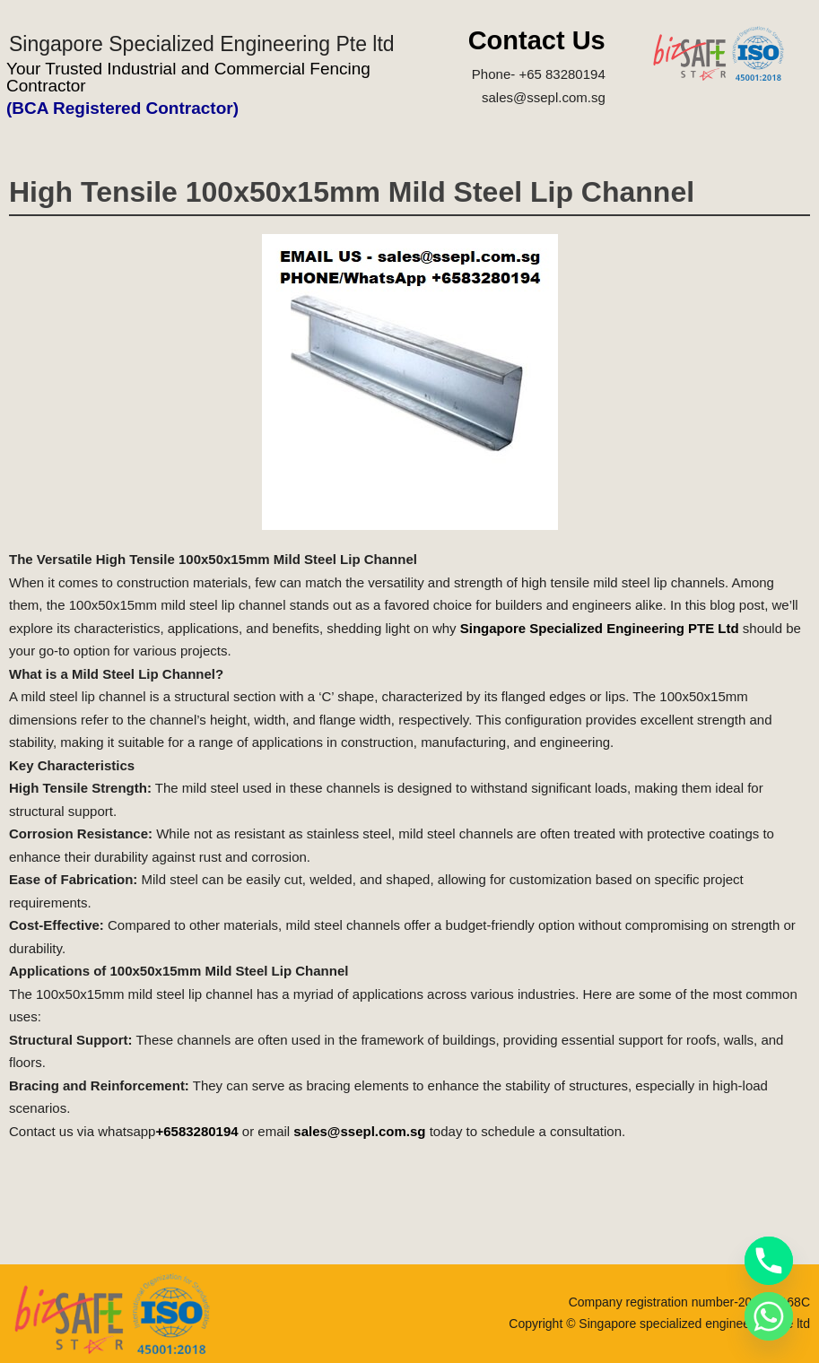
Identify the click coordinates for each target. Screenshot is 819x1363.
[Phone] (769, 1261)
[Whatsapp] (769, 1316)
